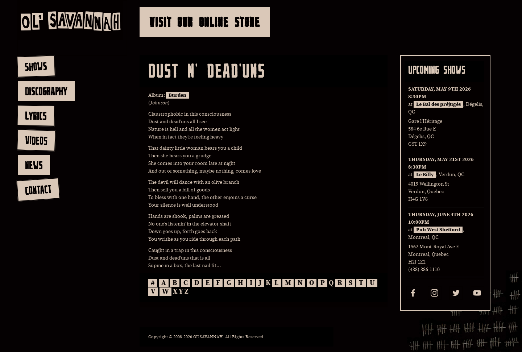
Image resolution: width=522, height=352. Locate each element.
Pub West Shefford (438, 229)
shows (36, 66)
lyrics (36, 115)
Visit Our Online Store (204, 22)
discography (46, 91)
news (34, 165)
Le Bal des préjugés (438, 104)
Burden (177, 95)
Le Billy (425, 174)
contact (37, 190)
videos (36, 140)
